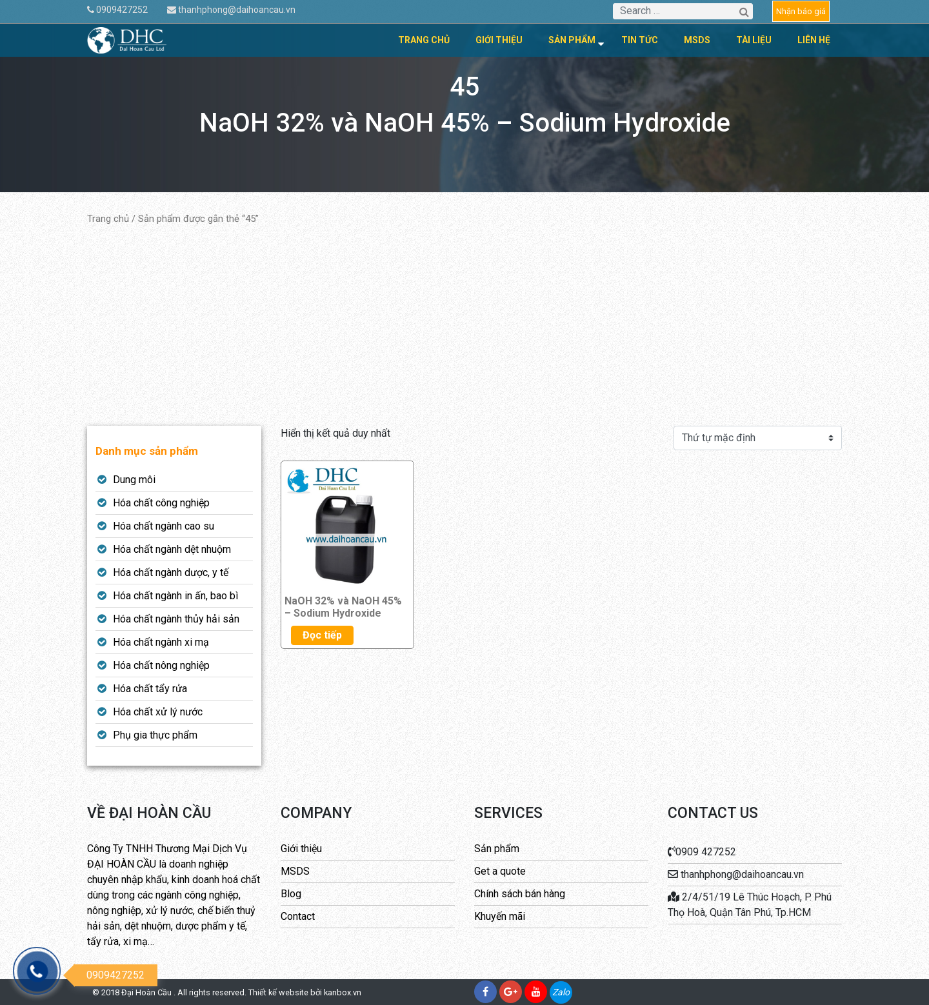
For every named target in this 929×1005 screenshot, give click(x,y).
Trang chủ (424, 40)
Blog (291, 894)
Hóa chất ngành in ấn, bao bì (175, 596)
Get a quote (500, 871)
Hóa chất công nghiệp (161, 503)
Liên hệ (813, 40)
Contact (298, 916)
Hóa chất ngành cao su (163, 526)
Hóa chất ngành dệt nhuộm (172, 549)
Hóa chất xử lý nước (158, 712)
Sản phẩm (571, 40)
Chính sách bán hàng (519, 894)
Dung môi (134, 479)
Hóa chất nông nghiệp (161, 665)
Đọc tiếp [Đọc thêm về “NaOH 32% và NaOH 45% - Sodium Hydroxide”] (322, 635)
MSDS (697, 40)
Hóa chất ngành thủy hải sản (176, 619)
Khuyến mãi (499, 916)
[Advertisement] (464, 325)
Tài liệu (754, 40)
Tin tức (639, 40)
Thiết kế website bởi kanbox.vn (304, 992)
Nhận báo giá (801, 11)
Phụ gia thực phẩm (155, 735)
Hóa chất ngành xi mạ (161, 642)
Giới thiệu (499, 40)
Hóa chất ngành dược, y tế (170, 572)
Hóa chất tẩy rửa (150, 688)
